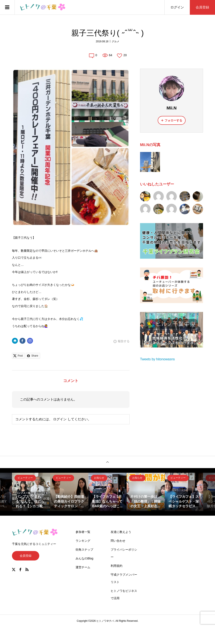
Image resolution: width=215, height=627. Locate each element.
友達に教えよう (121, 532)
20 (125, 55)
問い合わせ (118, 540)
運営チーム (83, 567)
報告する (124, 341)
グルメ (115, 41)
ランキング (83, 540)
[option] (31, 492)
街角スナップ (84, 549)
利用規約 (116, 565)
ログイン (177, 7)
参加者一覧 (83, 532)
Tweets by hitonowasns (157, 359)
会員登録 (202, 7)
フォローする (173, 120)
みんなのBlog (84, 558)
